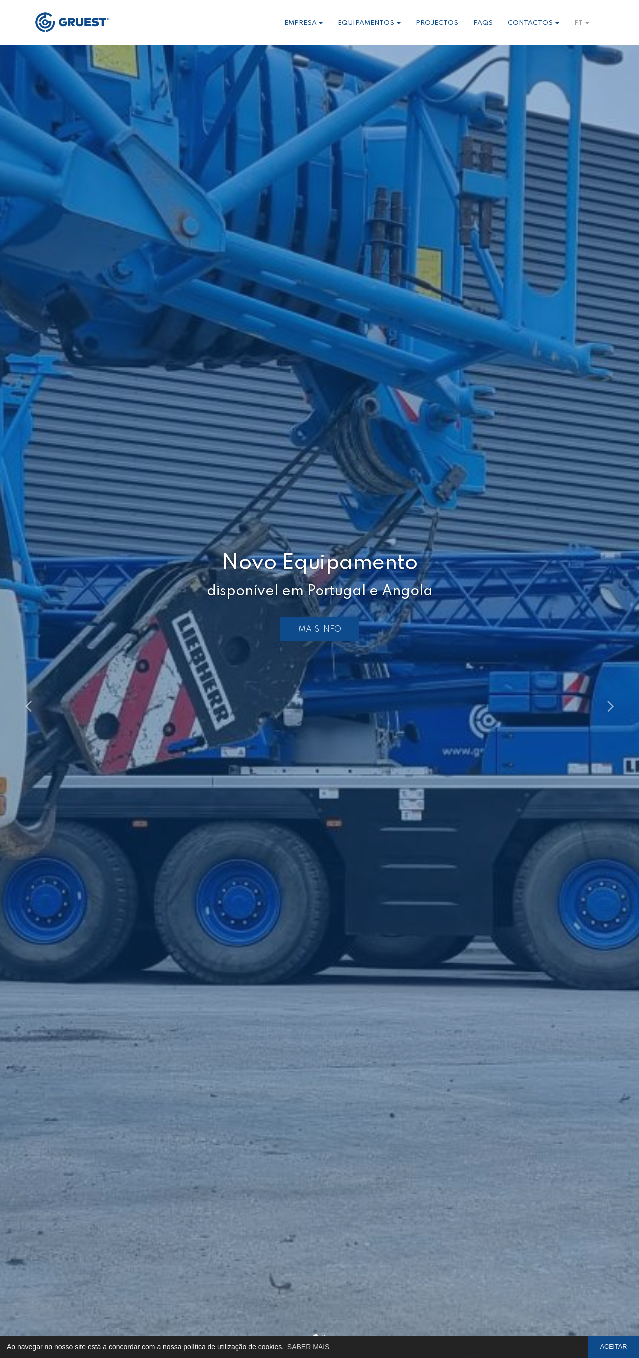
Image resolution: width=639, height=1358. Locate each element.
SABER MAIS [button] (308, 1347)
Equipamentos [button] (369, 23)
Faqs (483, 23)
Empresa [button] (303, 23)
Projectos (437, 23)
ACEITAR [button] (613, 1346)
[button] (48, 701)
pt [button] (581, 23)
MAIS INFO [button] (319, 629)
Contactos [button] (533, 23)
